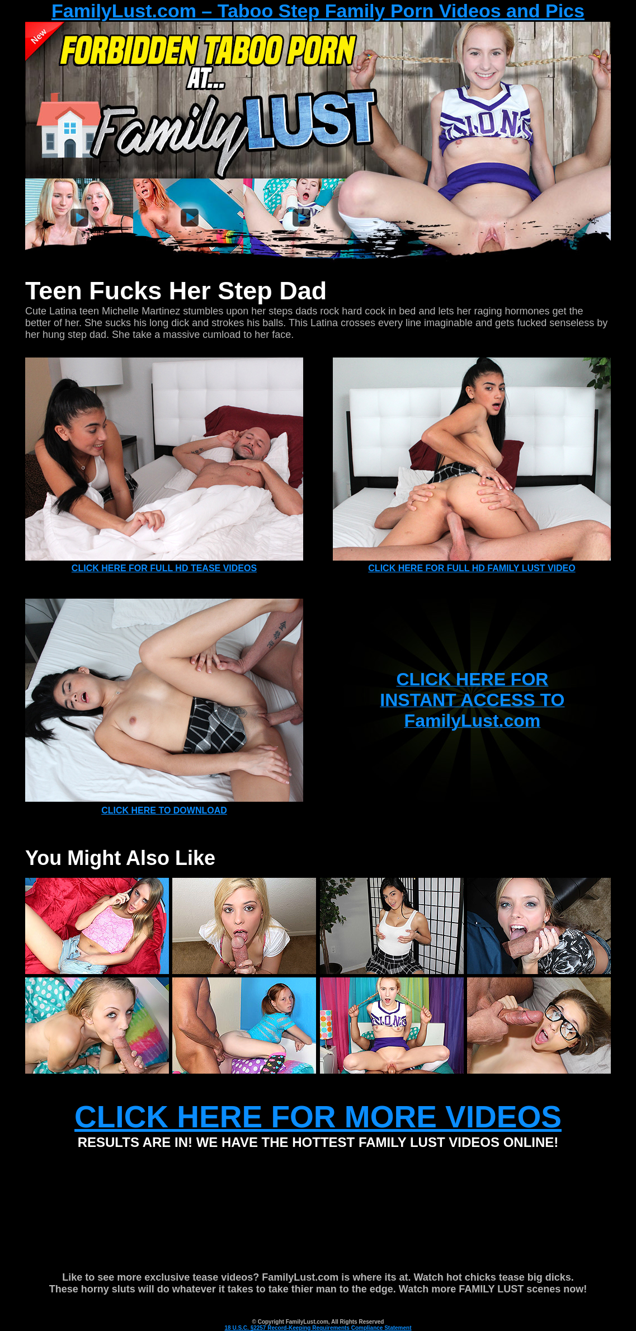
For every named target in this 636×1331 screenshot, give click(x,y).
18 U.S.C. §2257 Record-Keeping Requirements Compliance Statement (318, 1328)
